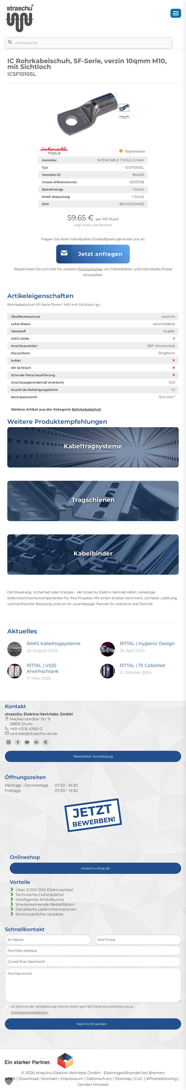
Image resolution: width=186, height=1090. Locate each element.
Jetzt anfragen (100, 254)
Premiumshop (90, 269)
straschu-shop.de (95, 868)
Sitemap (123, 1078)
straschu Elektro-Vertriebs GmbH (68, 1073)
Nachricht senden (92, 1024)
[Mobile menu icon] (175, 13)
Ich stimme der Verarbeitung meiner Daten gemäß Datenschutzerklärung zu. (69, 1006)
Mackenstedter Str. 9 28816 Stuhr (27, 721)
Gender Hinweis (93, 1084)
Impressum (72, 1078)
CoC (139, 1078)
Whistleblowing (161, 1078)
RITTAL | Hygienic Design (147, 643)
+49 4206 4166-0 (23, 728)
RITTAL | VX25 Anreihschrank (43, 668)
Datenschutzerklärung (29, 1012)
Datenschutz (99, 1078)
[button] (9, 1081)
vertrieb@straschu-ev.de (31, 733)
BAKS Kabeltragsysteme (53, 643)
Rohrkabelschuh (86, 409)
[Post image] (14, 649)
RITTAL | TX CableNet (142, 665)
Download (28, 1078)
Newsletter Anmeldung (93, 756)
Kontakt (49, 1078)
